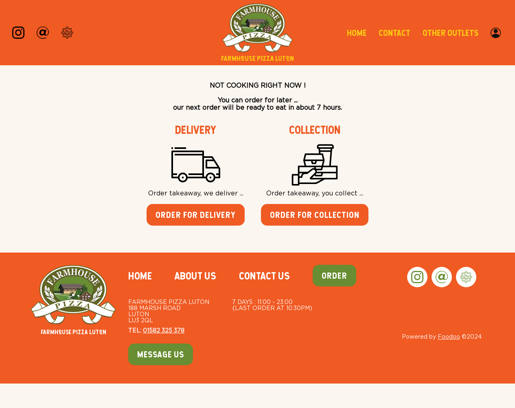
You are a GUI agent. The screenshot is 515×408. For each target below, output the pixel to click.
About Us (195, 276)
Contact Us (264, 276)
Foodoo (449, 336)
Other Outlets (450, 33)
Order (334, 276)
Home (356, 33)
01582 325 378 (163, 330)
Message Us (160, 354)
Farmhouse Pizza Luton (73, 300)
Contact (394, 33)
